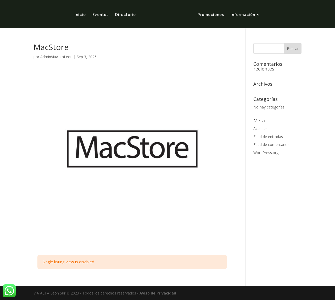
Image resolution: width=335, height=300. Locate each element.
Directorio (125, 15)
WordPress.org (265, 152)
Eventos (100, 15)
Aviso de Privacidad (157, 293)
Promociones (211, 15)
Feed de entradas (268, 136)
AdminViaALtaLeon (56, 56)
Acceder (260, 128)
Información (243, 15)
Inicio (80, 15)
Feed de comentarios (271, 144)
